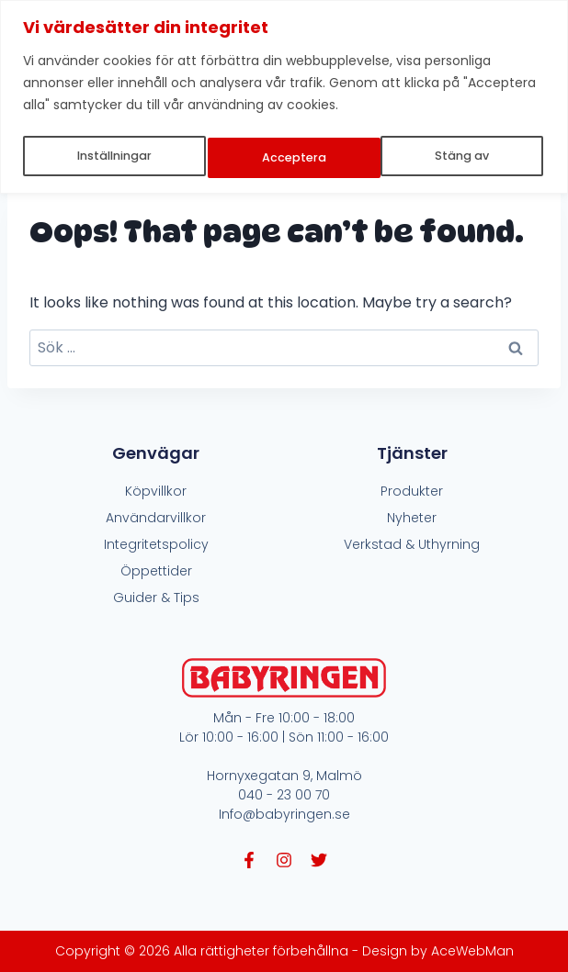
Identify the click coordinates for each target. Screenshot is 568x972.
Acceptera (460, 154)
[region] (284, 95)
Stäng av (291, 154)
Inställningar (114, 154)
